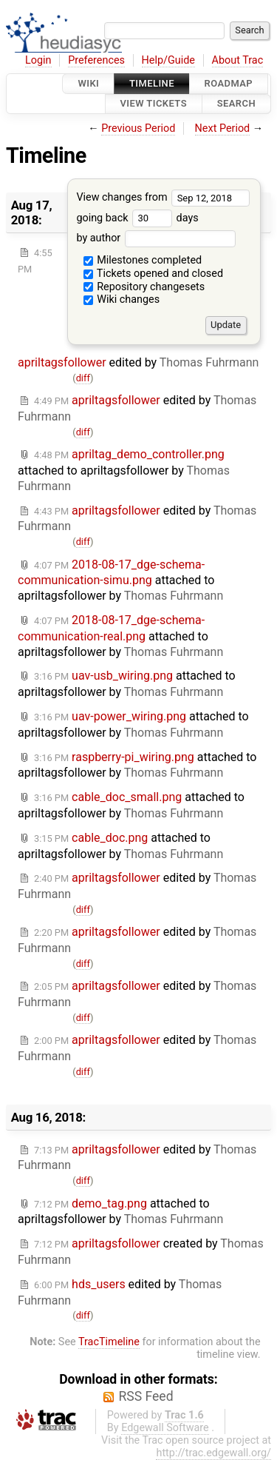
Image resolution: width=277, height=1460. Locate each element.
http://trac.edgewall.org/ (213, 1453)
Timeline (151, 83)
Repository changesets (144, 287)
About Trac (238, 60)
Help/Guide (168, 60)
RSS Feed (145, 1396)
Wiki (88, 83)
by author (155, 238)
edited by (137, 518)
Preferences (96, 60)
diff (83, 378)
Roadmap (229, 83)
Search (236, 104)
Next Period (222, 128)
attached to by (124, 470)
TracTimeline (109, 1342)
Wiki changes (121, 299)
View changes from (163, 197)
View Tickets (153, 104)
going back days (137, 218)
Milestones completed (142, 260)
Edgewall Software (165, 1428)
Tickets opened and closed (153, 273)
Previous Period (138, 128)
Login (38, 60)
